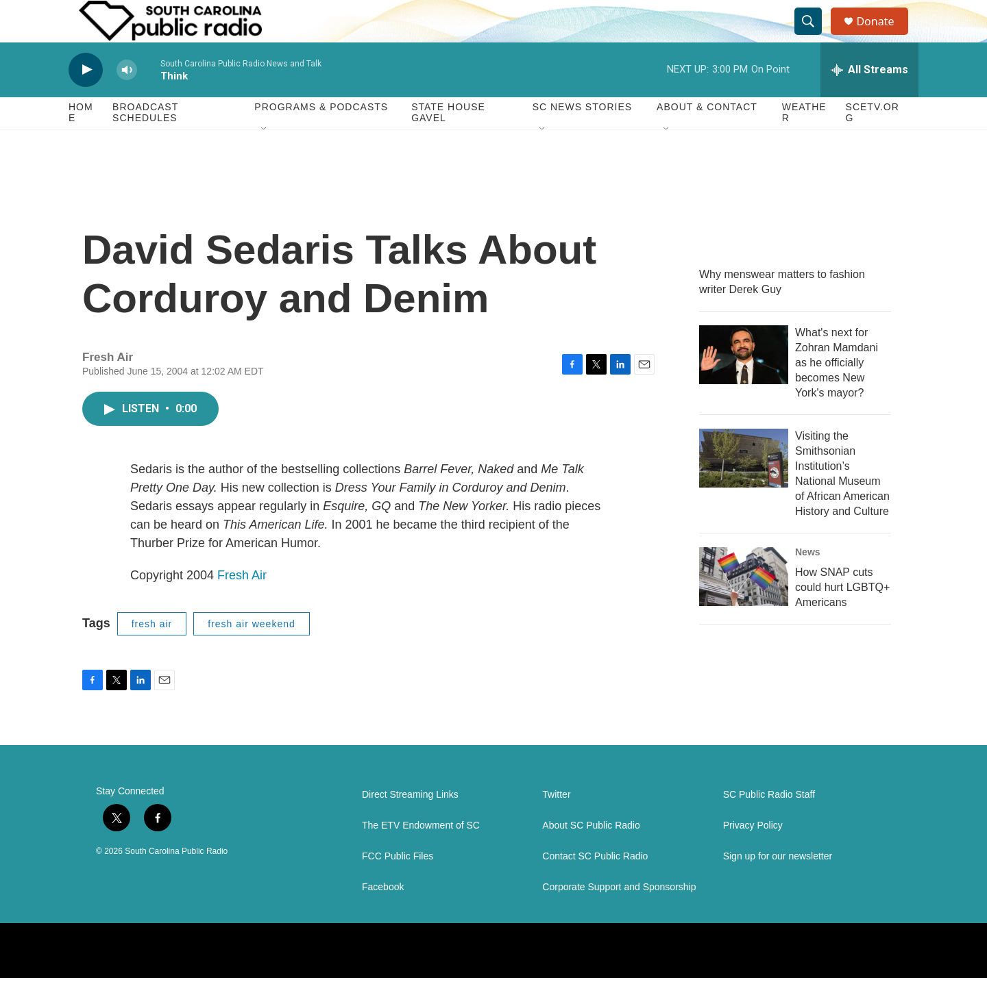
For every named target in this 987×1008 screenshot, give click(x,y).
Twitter (556, 825)
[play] (86, 100)
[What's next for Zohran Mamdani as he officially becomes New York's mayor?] (743, 384)
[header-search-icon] (814, 36)
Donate (883, 36)
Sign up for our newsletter (778, 886)
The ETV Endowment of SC (421, 855)
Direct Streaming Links (410, 825)
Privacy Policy (753, 855)
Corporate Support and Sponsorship (619, 917)
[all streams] (869, 99)
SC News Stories (582, 136)
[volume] (126, 99)
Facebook (383, 917)
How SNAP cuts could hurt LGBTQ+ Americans (842, 617)
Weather (804, 142)
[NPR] (497, 980)
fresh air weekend (251, 653)
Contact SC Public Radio (595, 886)
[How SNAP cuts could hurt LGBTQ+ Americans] (743, 606)
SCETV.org (872, 142)
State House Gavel (448, 142)
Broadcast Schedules (145, 142)
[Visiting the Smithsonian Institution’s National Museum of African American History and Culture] (743, 487)
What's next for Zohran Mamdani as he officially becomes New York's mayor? (836, 392)
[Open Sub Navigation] (264, 158)
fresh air (152, 653)
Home (81, 142)
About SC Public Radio (590, 855)
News (807, 581)
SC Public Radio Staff (769, 825)
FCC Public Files (397, 886)
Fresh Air (242, 605)
